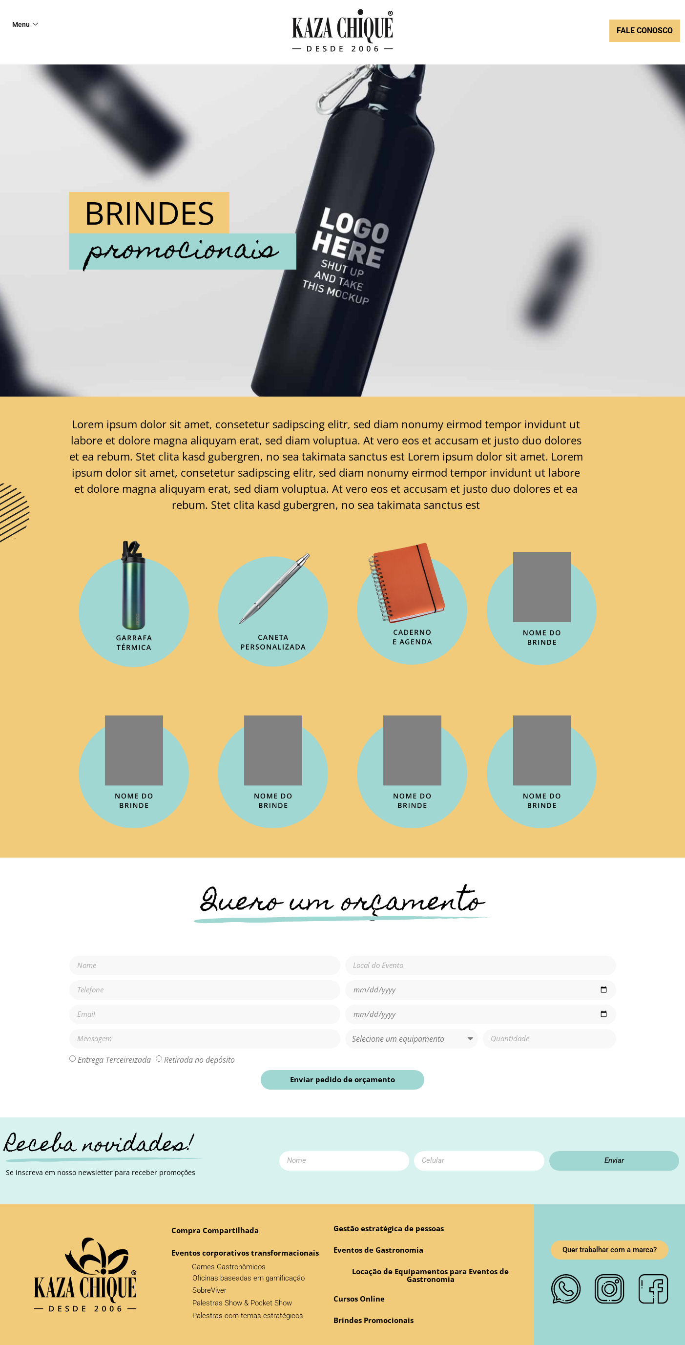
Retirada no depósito (199, 1059)
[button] (359, 1299)
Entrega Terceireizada (114, 1059)
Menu (25, 25)
